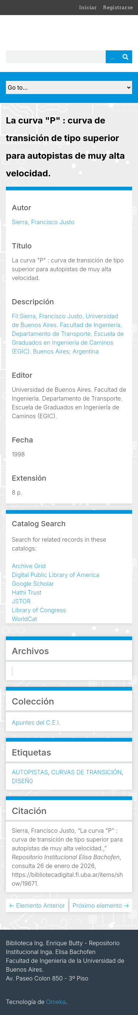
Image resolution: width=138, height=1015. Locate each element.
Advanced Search (112, 56)
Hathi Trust (27, 592)
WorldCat (24, 619)
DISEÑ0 (22, 781)
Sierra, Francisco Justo (43, 222)
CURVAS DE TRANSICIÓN (86, 772)
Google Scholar (33, 583)
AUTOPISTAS (30, 772)
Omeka (56, 1001)
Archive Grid (29, 566)
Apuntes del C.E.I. (36, 722)
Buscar (125, 56)
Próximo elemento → (100, 905)
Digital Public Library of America (55, 574)
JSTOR (21, 601)
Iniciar (88, 7)
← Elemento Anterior (37, 905)
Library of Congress (39, 610)
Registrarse (118, 7)
